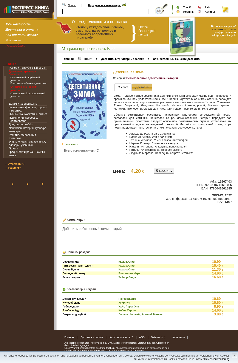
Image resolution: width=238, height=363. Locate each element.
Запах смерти (71, 277)
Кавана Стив (127, 261)
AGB (142, 337)
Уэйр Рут (124, 302)
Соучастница (70, 261)
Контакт (13, 40)
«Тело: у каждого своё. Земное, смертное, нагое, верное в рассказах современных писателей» (100, 32)
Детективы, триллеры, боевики (122, 58)
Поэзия (13, 148)
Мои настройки (18, 24)
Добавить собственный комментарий (92, 229)
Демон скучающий (74, 298)
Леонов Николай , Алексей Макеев (141, 314)
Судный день (71, 269)
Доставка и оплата (22, 29)
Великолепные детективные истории (152, 78)
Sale (207, 7)
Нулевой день (71, 302)
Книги (12, 63)
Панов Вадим (127, 298)
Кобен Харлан (127, 310)
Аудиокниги (16, 163)
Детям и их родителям (23, 103)
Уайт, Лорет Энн (129, 306)
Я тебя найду (70, 310)
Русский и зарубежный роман (27, 67)
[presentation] (122, 87)
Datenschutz (158, 337)
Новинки (188, 11)
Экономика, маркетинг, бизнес (28, 114)
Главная (68, 58)
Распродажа (16, 45)
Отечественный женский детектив (176, 58)
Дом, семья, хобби (20, 124)
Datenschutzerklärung (216, 359)
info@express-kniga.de (224, 35)
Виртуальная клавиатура (104, 5)
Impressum (178, 337)
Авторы (210, 11)
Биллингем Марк (129, 273)
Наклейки (14, 167)
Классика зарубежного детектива (28, 83)
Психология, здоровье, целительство (23, 119)
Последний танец (73, 273)
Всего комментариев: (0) (81, 150)
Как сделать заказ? (22, 35)
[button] (102, 75)
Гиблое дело (70, 306)
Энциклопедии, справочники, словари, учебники (27, 143)
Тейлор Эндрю (128, 277)
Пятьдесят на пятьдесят (77, 265)
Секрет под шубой (74, 314)
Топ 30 (187, 7)
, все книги (71, 144)
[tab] (122, 87)
